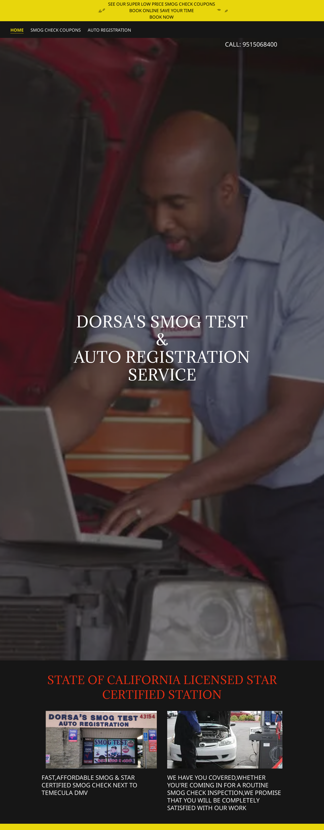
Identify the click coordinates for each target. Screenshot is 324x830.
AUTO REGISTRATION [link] (109, 30)
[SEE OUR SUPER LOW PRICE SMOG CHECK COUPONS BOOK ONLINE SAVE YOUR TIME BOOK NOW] (162, 10)
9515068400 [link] (260, 44)
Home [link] (17, 30)
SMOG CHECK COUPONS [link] (56, 30)
